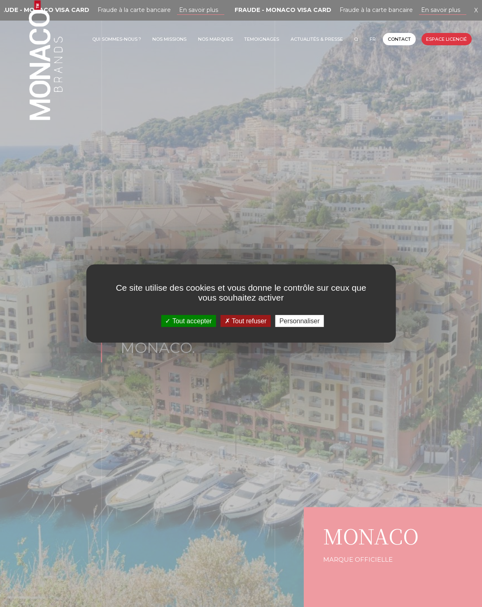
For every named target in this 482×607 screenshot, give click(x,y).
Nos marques (215, 39)
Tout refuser (246, 321)
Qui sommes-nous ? (116, 39)
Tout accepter (188, 321)
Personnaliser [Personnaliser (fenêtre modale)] (299, 321)
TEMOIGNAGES (261, 39)
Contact (399, 39)
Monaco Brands (46, 89)
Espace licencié (446, 39)
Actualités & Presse (317, 39)
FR (373, 39)
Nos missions (169, 39)
